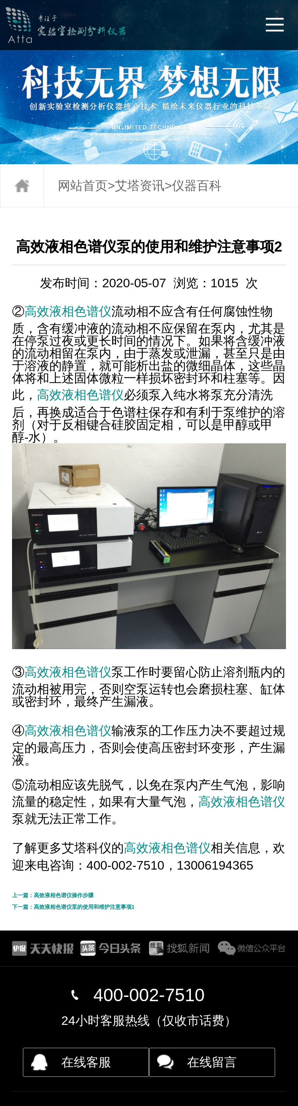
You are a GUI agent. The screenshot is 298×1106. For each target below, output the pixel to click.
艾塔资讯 (140, 186)
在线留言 (212, 1062)
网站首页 (82, 186)
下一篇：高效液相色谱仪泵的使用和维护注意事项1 (73, 907)
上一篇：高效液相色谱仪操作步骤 (53, 895)
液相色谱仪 (80, 311)
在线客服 (86, 1062)
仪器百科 (197, 186)
